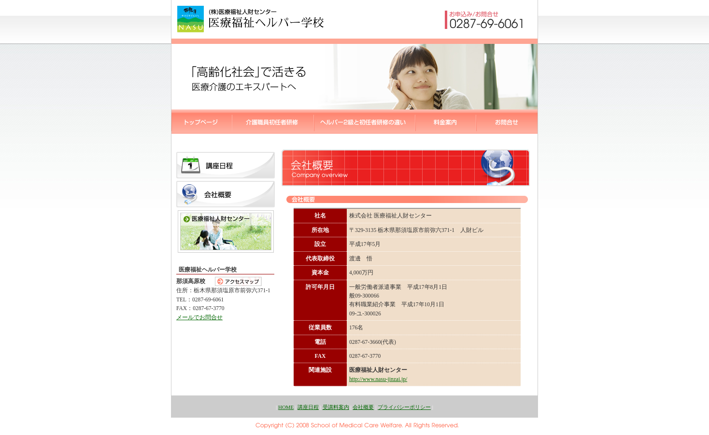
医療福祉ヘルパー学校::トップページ (201, 121)
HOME (286, 407)
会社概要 (363, 407)
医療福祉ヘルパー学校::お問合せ (507, 121)
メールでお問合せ (199, 317)
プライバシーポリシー (404, 407)
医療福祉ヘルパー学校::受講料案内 (445, 121)
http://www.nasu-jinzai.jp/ (378, 379)
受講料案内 (336, 407)
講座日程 (308, 407)
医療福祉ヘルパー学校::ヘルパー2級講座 (273, 121)
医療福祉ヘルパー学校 (250, 19)
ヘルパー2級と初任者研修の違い (364, 121)
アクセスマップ (238, 281)
